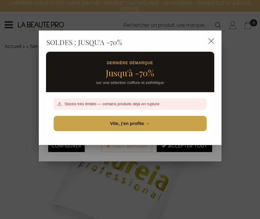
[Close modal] (211, 41)
